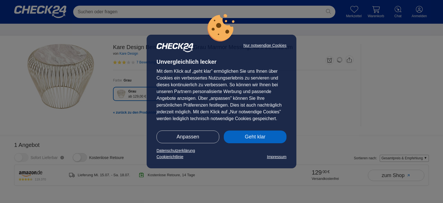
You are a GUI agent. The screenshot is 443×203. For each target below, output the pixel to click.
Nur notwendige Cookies (264, 45)
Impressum (276, 157)
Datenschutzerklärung (176, 150)
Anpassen (188, 137)
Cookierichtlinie (170, 157)
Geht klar (255, 137)
